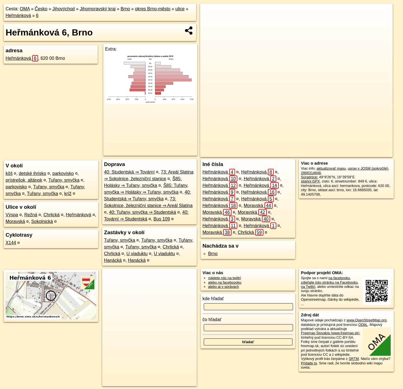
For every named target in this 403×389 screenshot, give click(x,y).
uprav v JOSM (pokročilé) (368, 168)
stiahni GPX (310, 181)
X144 (11, 242)
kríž (68, 193)
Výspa (12, 214)
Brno (125, 8)
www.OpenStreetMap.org (366, 320)
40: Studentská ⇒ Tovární (129, 172)
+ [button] (210, 13)
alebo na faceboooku (225, 282)
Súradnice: (309, 177)
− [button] (210, 22)
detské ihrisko (32, 173)
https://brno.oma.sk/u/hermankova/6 (364, 153)
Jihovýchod (63, 8)
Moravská (15, 221)
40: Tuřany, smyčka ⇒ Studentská (142, 212)
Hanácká (113, 260)
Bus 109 (161, 219)
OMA (25, 8)
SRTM (354, 359)
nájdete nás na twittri (224, 278)
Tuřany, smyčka (63, 180)
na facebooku (339, 278)
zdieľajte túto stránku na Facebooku (329, 282)
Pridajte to (309, 363)
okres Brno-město (152, 8)
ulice (180, 8)
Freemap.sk (320, 153)
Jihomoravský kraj (98, 8)
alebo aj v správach (223, 286)
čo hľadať (212, 319)
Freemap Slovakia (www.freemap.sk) (330, 333)
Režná (30, 214)
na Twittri (308, 286)
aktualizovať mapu (331, 168)
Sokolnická (42, 221)
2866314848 (311, 173)
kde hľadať (213, 298)
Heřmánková (18, 15)
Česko (41, 8)
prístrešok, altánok (24, 180)
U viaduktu (137, 253)
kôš (9, 173)
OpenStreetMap (291, 153)
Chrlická (51, 214)
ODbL (362, 324)
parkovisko (63, 173)
